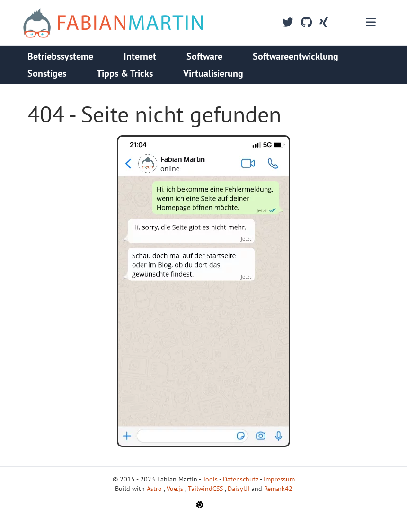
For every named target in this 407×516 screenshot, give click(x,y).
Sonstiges (46, 73)
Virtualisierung (213, 73)
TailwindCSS (206, 488)
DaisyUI (239, 488)
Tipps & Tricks (125, 73)
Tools (210, 479)
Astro (155, 488)
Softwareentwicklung (295, 56)
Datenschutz (240, 479)
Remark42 (278, 488)
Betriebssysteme (60, 56)
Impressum (279, 479)
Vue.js (176, 488)
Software (204, 56)
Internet (140, 56)
